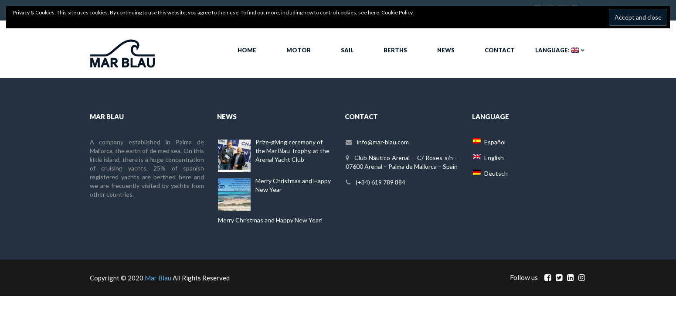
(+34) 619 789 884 (380, 182)
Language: (557, 50)
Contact (500, 50)
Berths (395, 50)
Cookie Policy (397, 12)
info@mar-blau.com (383, 142)
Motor (298, 50)
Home (247, 50)
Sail (347, 50)
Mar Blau (158, 278)
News (446, 50)
